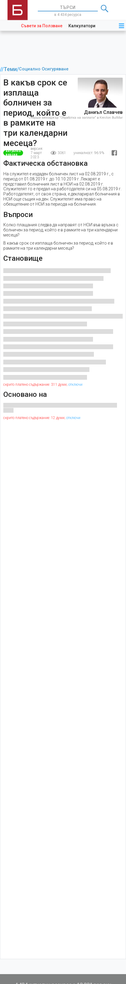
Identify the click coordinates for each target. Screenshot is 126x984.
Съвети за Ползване (41, 25)
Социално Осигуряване (43, 69)
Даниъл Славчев (103, 112)
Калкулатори (81, 25)
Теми (10, 69)
